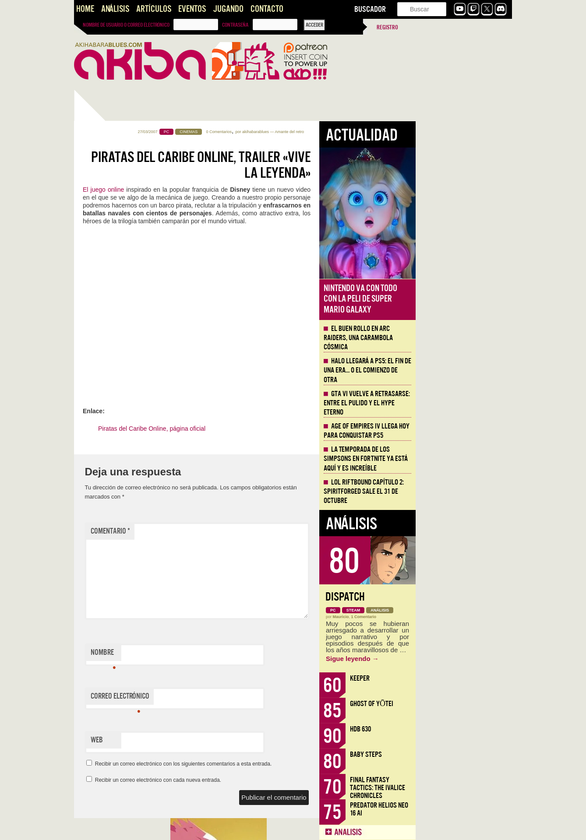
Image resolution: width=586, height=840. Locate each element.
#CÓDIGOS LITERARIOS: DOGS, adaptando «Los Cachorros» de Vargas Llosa (119, 612)
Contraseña (235, 24)
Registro (387, 27)
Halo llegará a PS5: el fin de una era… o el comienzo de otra (464, 370)
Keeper (456, 678)
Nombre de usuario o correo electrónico (126, 24)
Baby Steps (462, 754)
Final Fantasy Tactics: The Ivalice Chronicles (473, 788)
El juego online (200, 189)
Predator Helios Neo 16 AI (475, 809)
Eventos (192, 9)
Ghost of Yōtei (468, 703)
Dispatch (441, 597)
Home (85, 9)
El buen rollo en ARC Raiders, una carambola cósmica (454, 337)
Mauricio (437, 617)
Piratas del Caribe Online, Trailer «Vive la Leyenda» (297, 165)
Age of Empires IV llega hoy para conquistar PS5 (463, 431)
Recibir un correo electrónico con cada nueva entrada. (254, 780)
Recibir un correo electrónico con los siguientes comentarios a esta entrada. (279, 764)
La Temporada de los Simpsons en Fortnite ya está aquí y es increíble (462, 458)
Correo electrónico (216, 698)
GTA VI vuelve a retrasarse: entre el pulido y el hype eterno (463, 403)
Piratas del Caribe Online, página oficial (248, 428)
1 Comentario (460, 617)
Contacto (267, 9)
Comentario (206, 531)
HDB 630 (456, 729)
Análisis (115, 9)
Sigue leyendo (448, 658)
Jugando (228, 9)
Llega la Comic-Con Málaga (113, 496)
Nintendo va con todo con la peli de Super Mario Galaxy (457, 299)
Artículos (153, 9)
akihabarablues (352, 132)
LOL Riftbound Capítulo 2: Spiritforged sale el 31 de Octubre (460, 491)
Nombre (199, 654)
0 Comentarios (315, 132)
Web (193, 740)
